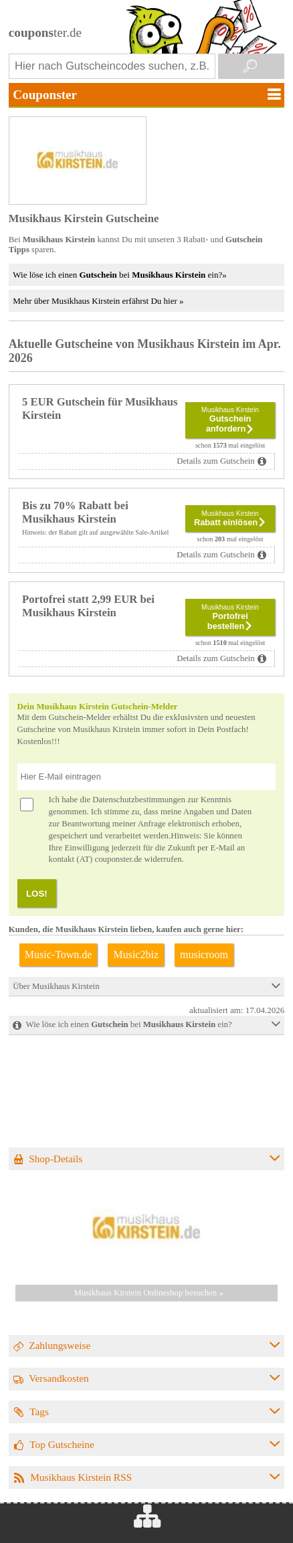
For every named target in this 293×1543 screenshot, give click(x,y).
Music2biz (136, 954)
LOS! (36, 894)
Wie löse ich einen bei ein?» (119, 275)
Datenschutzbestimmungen (138, 799)
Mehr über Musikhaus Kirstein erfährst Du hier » (98, 301)
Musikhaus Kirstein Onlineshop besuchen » (148, 1292)
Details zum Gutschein (216, 461)
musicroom (204, 954)
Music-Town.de (58, 954)
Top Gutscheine (61, 1444)
